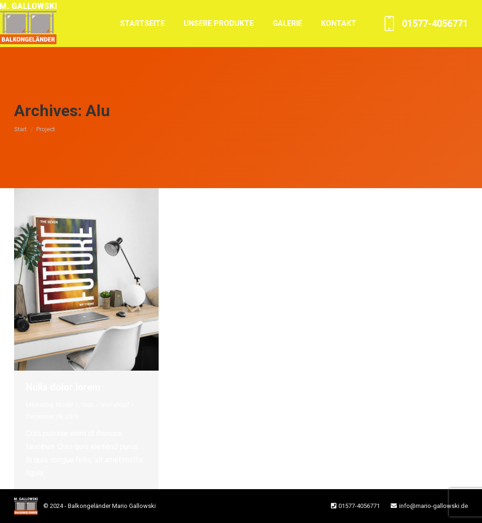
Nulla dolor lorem (63, 387)
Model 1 (67, 404)
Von (115, 404)
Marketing (39, 404)
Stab (87, 404)
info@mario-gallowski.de (433, 505)
